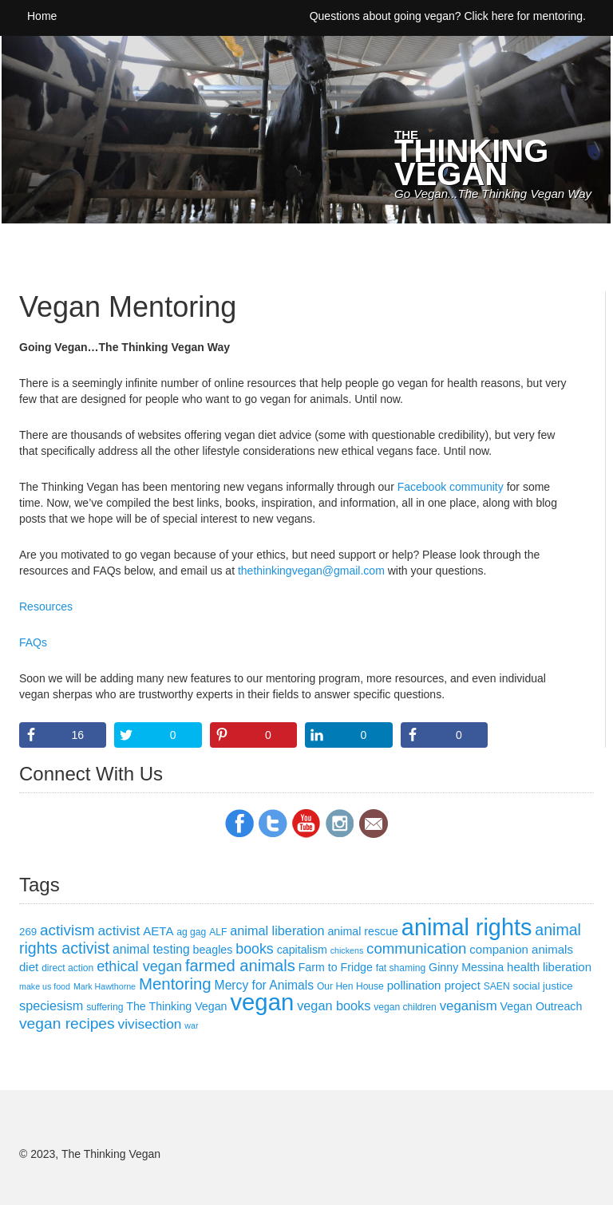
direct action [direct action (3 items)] (67, 968)
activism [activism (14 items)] (67, 930)
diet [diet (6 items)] (28, 967)
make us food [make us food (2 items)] (44, 986)
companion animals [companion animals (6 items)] (521, 949)
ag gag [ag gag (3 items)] (191, 932)
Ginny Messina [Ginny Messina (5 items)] (466, 967)
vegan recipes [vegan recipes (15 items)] (67, 1023)
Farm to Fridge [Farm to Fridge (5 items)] (336, 967)
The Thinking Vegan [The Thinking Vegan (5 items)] (176, 1006)
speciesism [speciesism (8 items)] (51, 1005)
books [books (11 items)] (254, 949)
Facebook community (450, 486)
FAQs (33, 642)
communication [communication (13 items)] (416, 948)
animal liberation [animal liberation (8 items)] (277, 930)
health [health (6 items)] (523, 967)
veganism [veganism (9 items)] (468, 1005)
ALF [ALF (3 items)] (218, 932)
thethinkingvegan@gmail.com (311, 570)
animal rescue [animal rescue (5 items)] (362, 931)
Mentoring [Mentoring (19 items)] (175, 984)
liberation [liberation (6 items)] (567, 967)
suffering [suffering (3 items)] (104, 1007)
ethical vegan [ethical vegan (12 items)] (139, 966)
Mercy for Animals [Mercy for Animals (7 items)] (264, 985)
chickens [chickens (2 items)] (346, 950)
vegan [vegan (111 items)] (262, 1002)
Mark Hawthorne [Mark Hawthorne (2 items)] (104, 986)
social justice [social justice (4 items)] (543, 986)
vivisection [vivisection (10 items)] (150, 1024)
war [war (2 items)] (191, 1025)
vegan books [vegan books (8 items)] (333, 1005)
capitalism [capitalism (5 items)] (302, 949)
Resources (46, 606)
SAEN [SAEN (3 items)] (497, 986)
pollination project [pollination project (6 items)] (434, 985)
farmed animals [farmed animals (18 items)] (240, 965)
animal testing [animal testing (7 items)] (151, 949)
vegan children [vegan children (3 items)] (405, 1007)
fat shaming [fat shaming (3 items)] (400, 968)
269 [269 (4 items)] (28, 932)
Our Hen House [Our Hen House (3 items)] (350, 986)
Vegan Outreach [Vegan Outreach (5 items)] (541, 1006)
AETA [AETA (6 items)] (158, 931)
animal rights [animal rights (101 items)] (466, 927)
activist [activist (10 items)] (118, 930)
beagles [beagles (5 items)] (213, 949)
